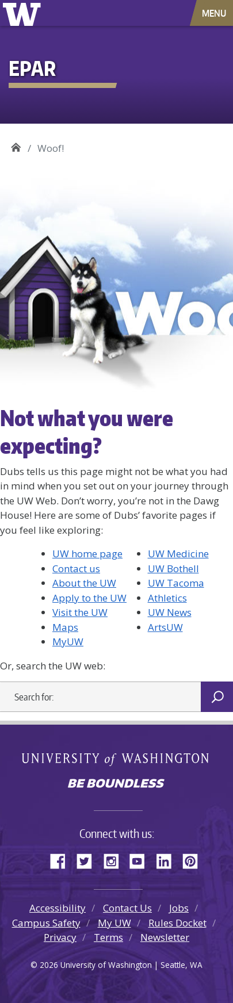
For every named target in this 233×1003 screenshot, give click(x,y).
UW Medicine (178, 553)
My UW (114, 922)
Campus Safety (46, 922)
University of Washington (24, 13)
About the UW (84, 582)
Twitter (89, 859)
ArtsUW (165, 627)
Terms (108, 937)
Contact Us (127, 907)
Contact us (76, 568)
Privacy (60, 937)
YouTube (141, 859)
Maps (65, 627)
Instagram (115, 859)
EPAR (16, 144)
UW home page (87, 553)
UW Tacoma (176, 582)
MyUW (67, 641)
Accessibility (57, 907)
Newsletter (164, 937)
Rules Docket (177, 922)
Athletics (167, 597)
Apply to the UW (89, 597)
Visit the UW (80, 612)
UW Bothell (173, 568)
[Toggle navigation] (215, 13)
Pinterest (194, 859)
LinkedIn (168, 859)
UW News (170, 612)
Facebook (62, 859)
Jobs (179, 907)
